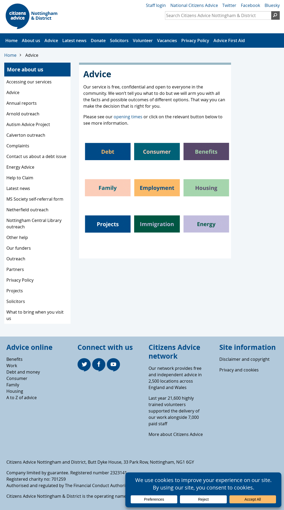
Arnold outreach (22, 114)
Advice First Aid (229, 40)
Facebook (250, 5)
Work (11, 366)
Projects (14, 291)
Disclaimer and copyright (244, 359)
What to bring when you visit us (35, 315)
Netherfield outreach (27, 210)
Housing (14, 391)
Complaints (17, 146)
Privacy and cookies (239, 370)
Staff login (156, 5)
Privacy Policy (195, 40)
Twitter (229, 5)
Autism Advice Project (28, 124)
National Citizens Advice (194, 5)
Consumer (16, 378)
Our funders (18, 248)
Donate (98, 40)
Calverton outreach (25, 135)
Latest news (74, 40)
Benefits (14, 359)
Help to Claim (19, 178)
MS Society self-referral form (34, 199)
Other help (17, 237)
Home (11, 40)
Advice (51, 40)
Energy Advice (20, 167)
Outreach (15, 259)
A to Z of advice (21, 397)
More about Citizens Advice (176, 434)
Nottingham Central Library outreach (33, 223)
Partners (15, 269)
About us (31, 40)
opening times (128, 117)
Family (12, 385)
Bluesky (272, 5)
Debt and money (23, 372)
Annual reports (21, 103)
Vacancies (167, 40)
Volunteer (143, 40)
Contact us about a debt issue (36, 156)
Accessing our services (29, 82)
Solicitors (119, 40)
